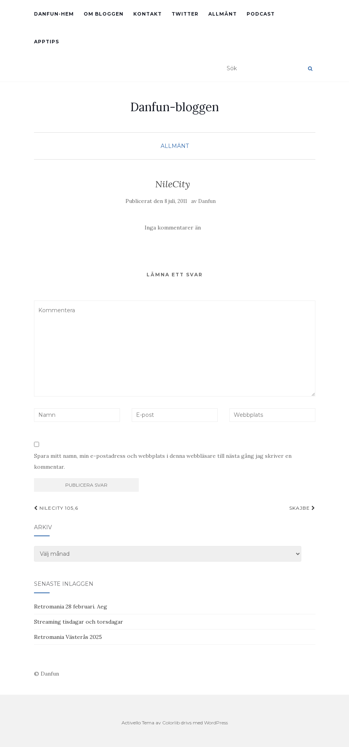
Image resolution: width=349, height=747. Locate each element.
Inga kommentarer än (173, 227)
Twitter (185, 14)
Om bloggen (103, 14)
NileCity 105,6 (56, 508)
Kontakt (147, 14)
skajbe (302, 508)
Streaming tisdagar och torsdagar (78, 621)
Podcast (261, 14)
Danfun (207, 201)
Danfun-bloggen (174, 107)
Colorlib (171, 723)
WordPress (216, 723)
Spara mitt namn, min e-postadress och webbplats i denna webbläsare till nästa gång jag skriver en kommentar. (163, 461)
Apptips (46, 41)
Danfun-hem (54, 14)
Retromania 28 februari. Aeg (70, 606)
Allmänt (222, 14)
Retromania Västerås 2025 (68, 636)
